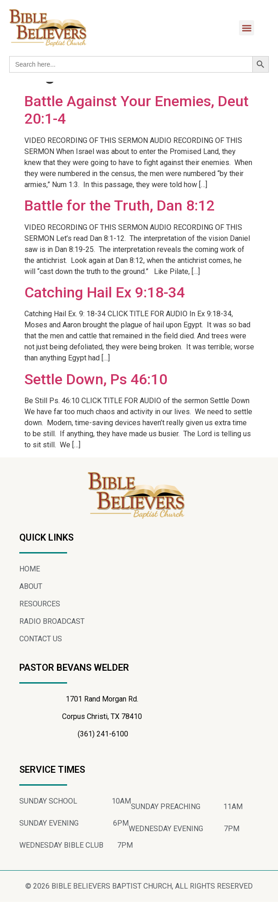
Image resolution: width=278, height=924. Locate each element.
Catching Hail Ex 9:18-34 (104, 315)
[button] (246, 27)
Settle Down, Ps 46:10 (95, 401)
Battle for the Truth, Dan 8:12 (119, 228)
